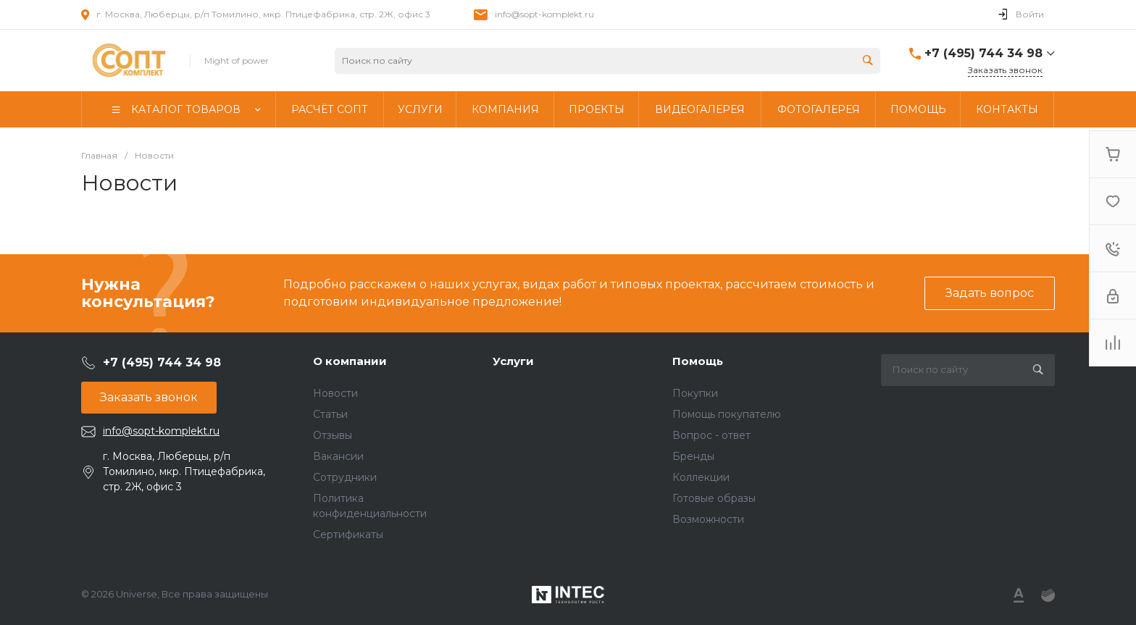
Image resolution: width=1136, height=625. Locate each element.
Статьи (330, 414)
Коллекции (701, 477)
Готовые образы (714, 498)
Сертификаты (348, 534)
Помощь (697, 361)
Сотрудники (345, 477)
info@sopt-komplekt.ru (544, 14)
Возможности (708, 519)
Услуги (513, 361)
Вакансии (338, 456)
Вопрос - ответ (711, 435)
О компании (350, 361)
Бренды (693, 456)
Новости (335, 393)
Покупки (695, 393)
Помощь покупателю (726, 414)
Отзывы (332, 435)
